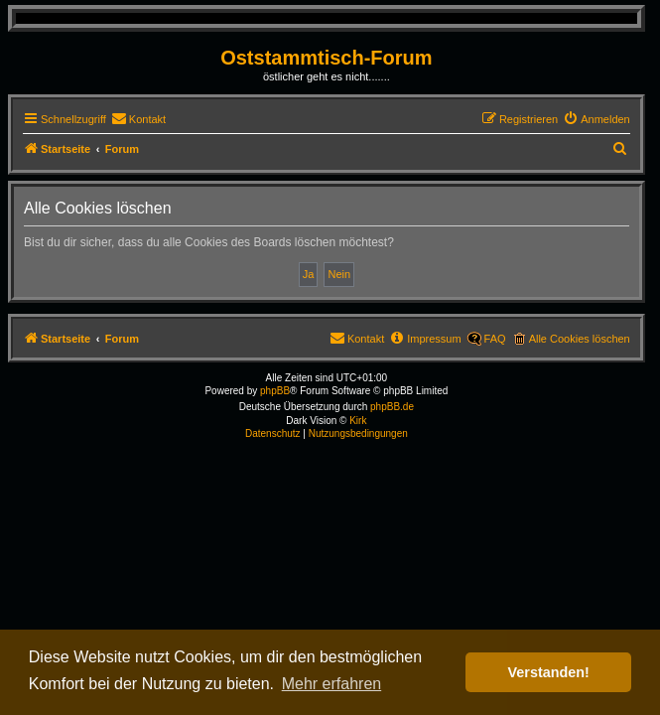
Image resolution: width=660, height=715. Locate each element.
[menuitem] (138, 119)
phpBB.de (392, 406)
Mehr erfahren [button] (332, 683)
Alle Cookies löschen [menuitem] (579, 339)
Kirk (357, 420)
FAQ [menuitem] (495, 339)
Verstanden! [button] (549, 672)
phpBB (275, 390)
